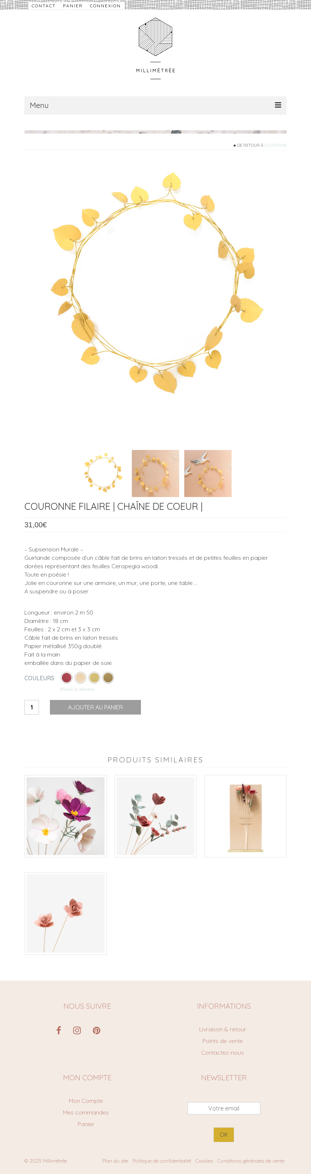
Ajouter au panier (95, 707)
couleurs (39, 678)
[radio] (66, 677)
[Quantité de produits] (31, 707)
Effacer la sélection (77, 689)
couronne (275, 145)
